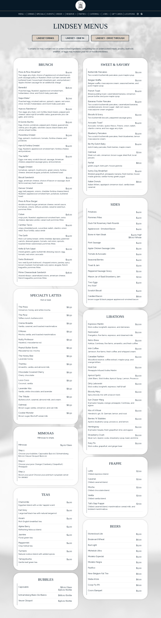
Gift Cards (117, 14)
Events (50, 14)
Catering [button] (95, 14)
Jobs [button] (106, 14)
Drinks (31, 14)
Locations (130, 14)
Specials (40, 14)
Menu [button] (22, 14)
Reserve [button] (71, 14)
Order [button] (60, 14)
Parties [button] (83, 14)
